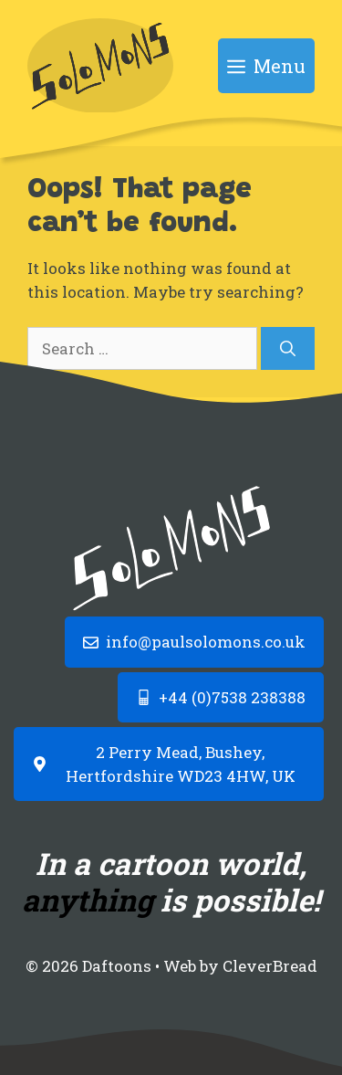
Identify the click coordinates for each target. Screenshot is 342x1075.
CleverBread (270, 965)
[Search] (288, 349)
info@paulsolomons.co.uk (206, 641)
